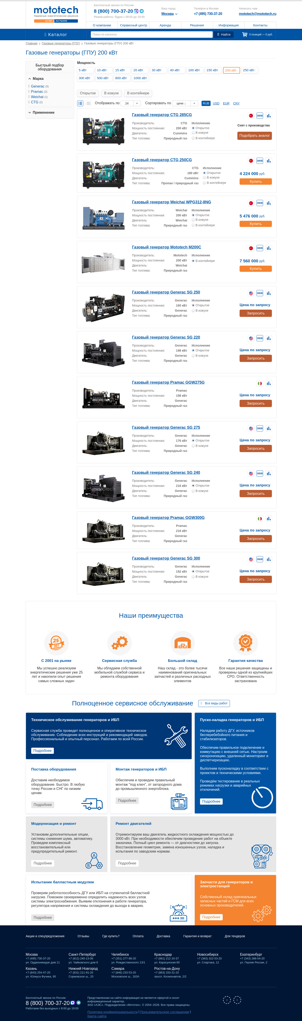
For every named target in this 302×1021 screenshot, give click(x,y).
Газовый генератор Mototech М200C (161, 242)
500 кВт (104, 78)
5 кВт (84, 70)
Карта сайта (183, 1011)
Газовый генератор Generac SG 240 (161, 467)
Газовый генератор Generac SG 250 (161, 287)
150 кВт (213, 70)
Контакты (260, 25)
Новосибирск (207, 954)
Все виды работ (216, 698)
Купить (255, 175)
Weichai (39, 97)
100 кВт (195, 70)
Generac (40, 86)
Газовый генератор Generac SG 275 (161, 422)
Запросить (255, 307)
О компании (102, 25)
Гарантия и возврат (210, 936)
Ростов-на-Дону (167, 968)
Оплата (147, 936)
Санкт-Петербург (82, 954)
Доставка (173, 936)
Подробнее (42, 745)
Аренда (165, 25)
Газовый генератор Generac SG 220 (161, 332)
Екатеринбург (251, 954)
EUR (226, 98)
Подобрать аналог (255, 130)
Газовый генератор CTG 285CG (158, 109)
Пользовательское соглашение (152, 1011)
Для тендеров (250, 936)
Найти (224, 34)
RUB (206, 98)
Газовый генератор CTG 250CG (158, 154)
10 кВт (103, 70)
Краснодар (163, 954)
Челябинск (120, 954)
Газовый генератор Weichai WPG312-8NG (166, 197)
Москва (32, 954)
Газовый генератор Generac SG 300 (161, 553)
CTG (37, 102)
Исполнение (201, 117)
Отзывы (88, 936)
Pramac (39, 91)
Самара (117, 968)
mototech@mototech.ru (257, 14)
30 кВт (158, 70)
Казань (31, 968)
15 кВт (121, 70)
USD (216, 98)
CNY (236, 98)
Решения (197, 25)
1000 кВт (141, 78)
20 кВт (139, 70)
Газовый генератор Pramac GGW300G (163, 512)
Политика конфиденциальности (108, 1011)
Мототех (56, 14)
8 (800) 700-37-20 (115, 11)
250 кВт (250, 70)
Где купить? (118, 936)
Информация (228, 25)
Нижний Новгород (83, 968)
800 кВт (122, 78)
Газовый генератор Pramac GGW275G (163, 377)
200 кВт (232, 70)
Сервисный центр (133, 25)
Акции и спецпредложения (47, 936)
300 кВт (86, 78)
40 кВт (176, 70)
